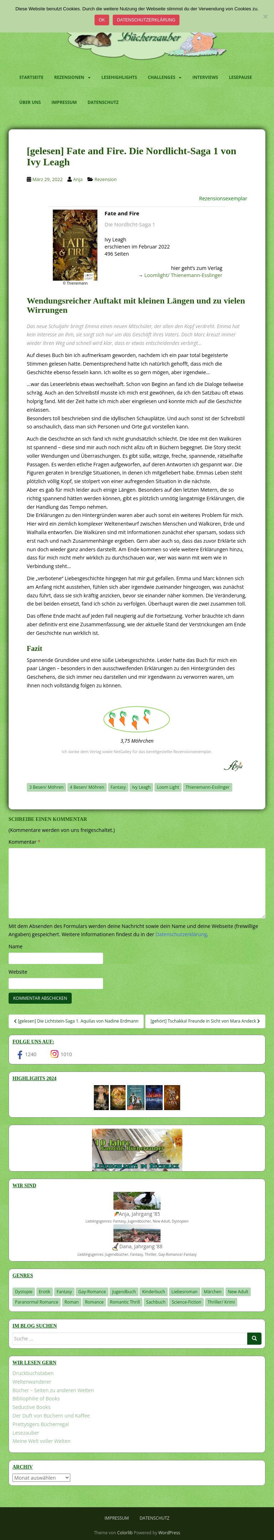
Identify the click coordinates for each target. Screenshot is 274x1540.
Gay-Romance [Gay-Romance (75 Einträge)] (92, 1292)
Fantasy (118, 787)
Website (18, 971)
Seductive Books (31, 1407)
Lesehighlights (119, 77)
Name (15, 946)
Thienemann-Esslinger (208, 787)
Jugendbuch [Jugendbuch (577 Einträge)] (124, 1292)
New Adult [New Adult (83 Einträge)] (238, 1292)
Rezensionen (69, 77)
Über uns (30, 102)
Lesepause (240, 77)
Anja (78, 179)
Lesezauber (25, 1432)
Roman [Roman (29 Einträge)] (72, 1302)
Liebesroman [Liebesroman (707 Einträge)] (185, 1292)
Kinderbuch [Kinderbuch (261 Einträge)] (153, 1292)
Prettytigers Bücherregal (40, 1424)
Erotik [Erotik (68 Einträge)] (44, 1292)
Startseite (31, 77)
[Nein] (265, 16)
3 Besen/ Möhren (46, 787)
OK (102, 19)
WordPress (169, 1533)
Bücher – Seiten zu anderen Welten (53, 1390)
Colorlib (125, 1533)
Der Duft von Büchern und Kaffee (51, 1415)
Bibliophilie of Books (36, 1398)
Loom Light (168, 787)
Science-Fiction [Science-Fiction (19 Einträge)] (186, 1302)
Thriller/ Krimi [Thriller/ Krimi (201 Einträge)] (221, 1302)
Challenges (161, 77)
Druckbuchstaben (33, 1373)
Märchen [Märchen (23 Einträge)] (213, 1292)
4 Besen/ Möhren (87, 787)
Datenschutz (102, 102)
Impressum (64, 102)
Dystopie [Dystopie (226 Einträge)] (23, 1292)
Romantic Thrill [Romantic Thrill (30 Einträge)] (125, 1302)
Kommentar (24, 841)
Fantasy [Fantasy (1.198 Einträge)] (64, 1292)
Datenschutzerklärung (146, 19)
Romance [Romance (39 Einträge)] (94, 1302)
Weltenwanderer (31, 1381)
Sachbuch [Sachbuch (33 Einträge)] (156, 1302)
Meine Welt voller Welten (41, 1441)
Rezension (106, 179)
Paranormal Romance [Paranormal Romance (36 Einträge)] (36, 1302)
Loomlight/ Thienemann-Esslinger (183, 275)
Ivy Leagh (141, 787)
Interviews (205, 77)
